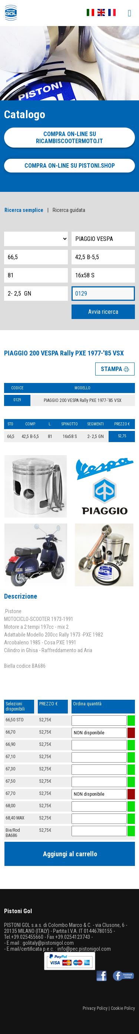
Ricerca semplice (23, 210)
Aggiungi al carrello (70, 854)
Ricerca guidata (69, 210)
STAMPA (115, 369)
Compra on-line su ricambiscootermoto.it (69, 138)
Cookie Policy (123, 1008)
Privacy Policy (95, 1008)
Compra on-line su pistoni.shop (69, 165)
